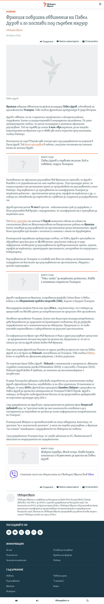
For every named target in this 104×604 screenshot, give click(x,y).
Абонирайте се (62, 601)
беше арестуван (34, 144)
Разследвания (13, 581)
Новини (10, 12)
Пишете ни (12, 555)
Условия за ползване (63, 550)
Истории (10, 591)
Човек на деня (60, 576)
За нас (9, 550)
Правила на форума (62, 555)
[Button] (46, 41)
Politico (90, 353)
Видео (56, 586)
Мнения (10, 586)
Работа (57, 560)
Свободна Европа (14, 30)
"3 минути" (58, 581)
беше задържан (19, 221)
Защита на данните (16, 560)
